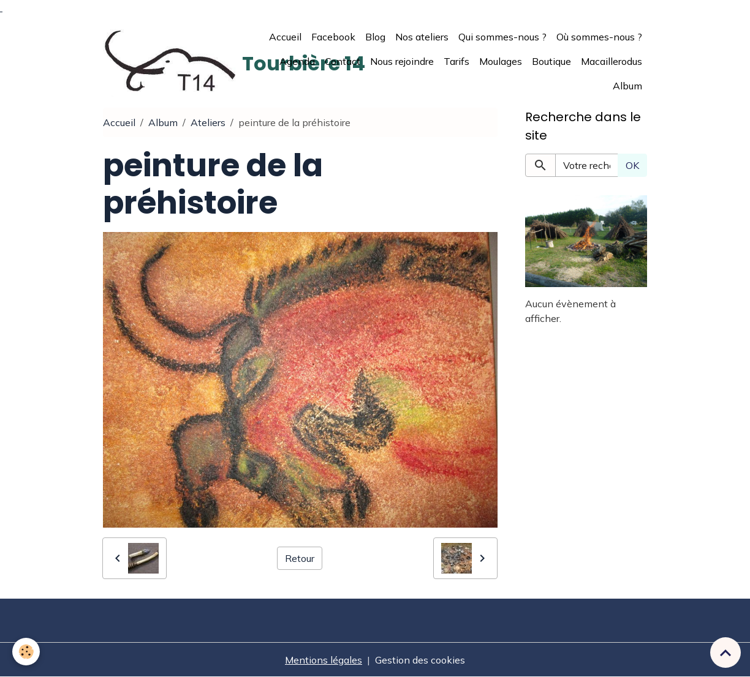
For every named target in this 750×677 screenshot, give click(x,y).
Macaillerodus (611, 61)
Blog (375, 37)
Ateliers (208, 122)
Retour (299, 558)
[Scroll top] (725, 652)
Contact (342, 61)
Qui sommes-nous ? (502, 37)
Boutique (551, 61)
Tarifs (456, 61)
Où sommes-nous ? (599, 37)
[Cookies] (26, 651)
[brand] (170, 61)
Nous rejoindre (402, 61)
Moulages (500, 61)
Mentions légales (323, 660)
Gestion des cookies (420, 660)
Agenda (297, 61)
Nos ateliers (422, 37)
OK (632, 165)
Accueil (285, 37)
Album (627, 86)
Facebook (333, 37)
